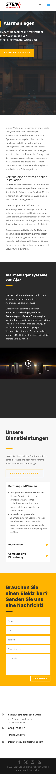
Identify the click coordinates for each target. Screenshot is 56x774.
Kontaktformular (24, 473)
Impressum (21, 770)
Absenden (40, 678)
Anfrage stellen (17, 53)
